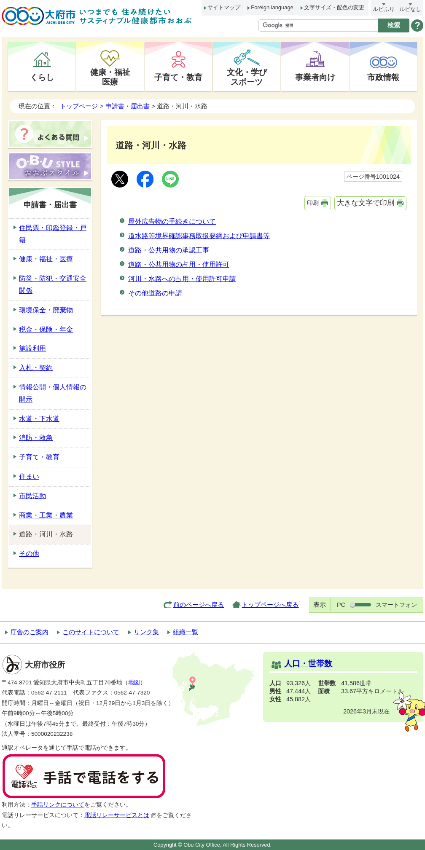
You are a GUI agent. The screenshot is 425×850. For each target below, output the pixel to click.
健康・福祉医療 (110, 76)
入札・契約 (36, 367)
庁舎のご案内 (29, 631)
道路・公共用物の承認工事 (168, 250)
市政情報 (383, 77)
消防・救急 (36, 437)
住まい (29, 476)
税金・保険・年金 (46, 329)
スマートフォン (396, 604)
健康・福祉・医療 (46, 259)
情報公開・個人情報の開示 (52, 393)
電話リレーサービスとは (120, 815)
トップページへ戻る (270, 604)
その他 (29, 553)
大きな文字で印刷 (365, 203)
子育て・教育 (178, 77)
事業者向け (315, 77)
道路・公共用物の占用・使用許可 (178, 264)
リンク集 (146, 631)
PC (341, 604)
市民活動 (32, 495)
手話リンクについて (57, 805)
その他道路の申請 (155, 293)
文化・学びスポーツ (247, 76)
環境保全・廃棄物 (46, 310)
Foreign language (272, 7)
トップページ (79, 106)
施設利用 (32, 348)
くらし (42, 77)
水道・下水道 (39, 418)
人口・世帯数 (308, 663)
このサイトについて (90, 631)
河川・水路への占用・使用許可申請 (182, 278)
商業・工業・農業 (46, 515)
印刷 (313, 202)
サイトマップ (223, 7)
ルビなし (410, 9)
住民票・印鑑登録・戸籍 (52, 234)
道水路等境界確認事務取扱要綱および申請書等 (199, 235)
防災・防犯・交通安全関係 (52, 284)
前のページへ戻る (198, 604)
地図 (134, 682)
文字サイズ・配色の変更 (334, 7)
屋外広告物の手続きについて (172, 221)
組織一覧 (185, 631)
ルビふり (384, 9)
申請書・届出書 (127, 106)
